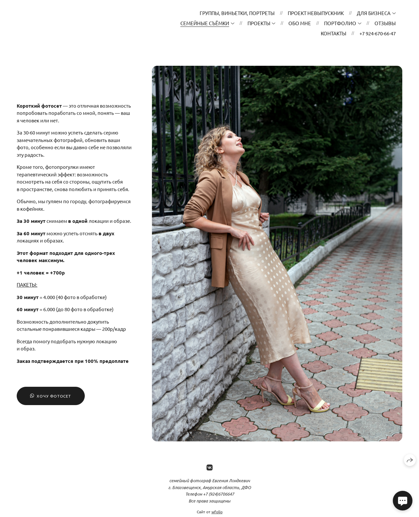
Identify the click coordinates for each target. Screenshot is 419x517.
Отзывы (385, 23)
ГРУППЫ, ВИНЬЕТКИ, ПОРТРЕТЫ (237, 13)
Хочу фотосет (50, 396)
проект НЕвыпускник (316, 13)
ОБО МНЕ (299, 23)
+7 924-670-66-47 (377, 33)
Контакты (333, 33)
